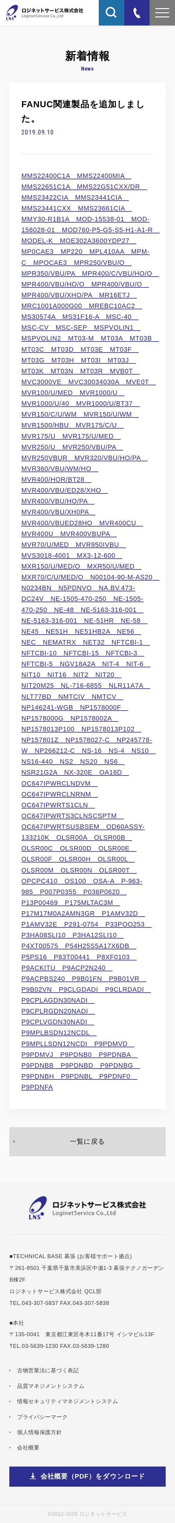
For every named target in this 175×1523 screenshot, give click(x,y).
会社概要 (28, 1448)
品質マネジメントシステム (51, 1386)
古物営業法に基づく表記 (48, 1370)
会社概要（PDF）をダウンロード (93, 1476)
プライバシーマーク (42, 1417)
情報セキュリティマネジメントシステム (67, 1401)
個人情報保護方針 (39, 1432)
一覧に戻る (87, 1141)
